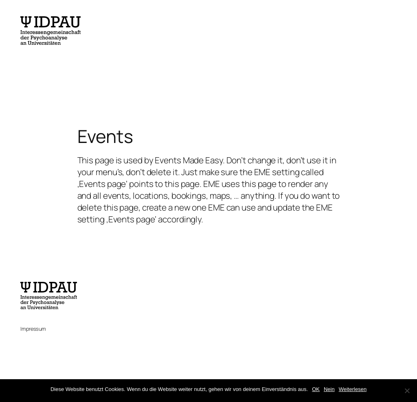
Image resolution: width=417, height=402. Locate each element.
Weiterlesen (353, 389)
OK (316, 389)
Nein (329, 389)
